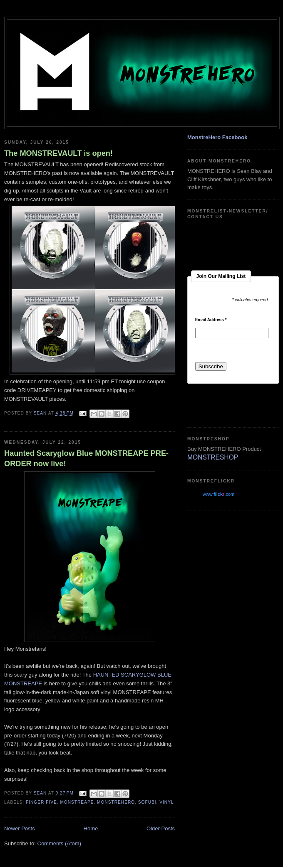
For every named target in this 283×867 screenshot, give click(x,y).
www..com (218, 494)
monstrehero (116, 802)
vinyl (166, 802)
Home (91, 828)
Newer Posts (19, 828)
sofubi (147, 802)
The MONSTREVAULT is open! (58, 153)
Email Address (211, 320)
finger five (41, 802)
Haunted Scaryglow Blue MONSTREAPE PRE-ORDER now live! (86, 458)
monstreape (77, 802)
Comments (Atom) (59, 843)
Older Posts (160, 828)
